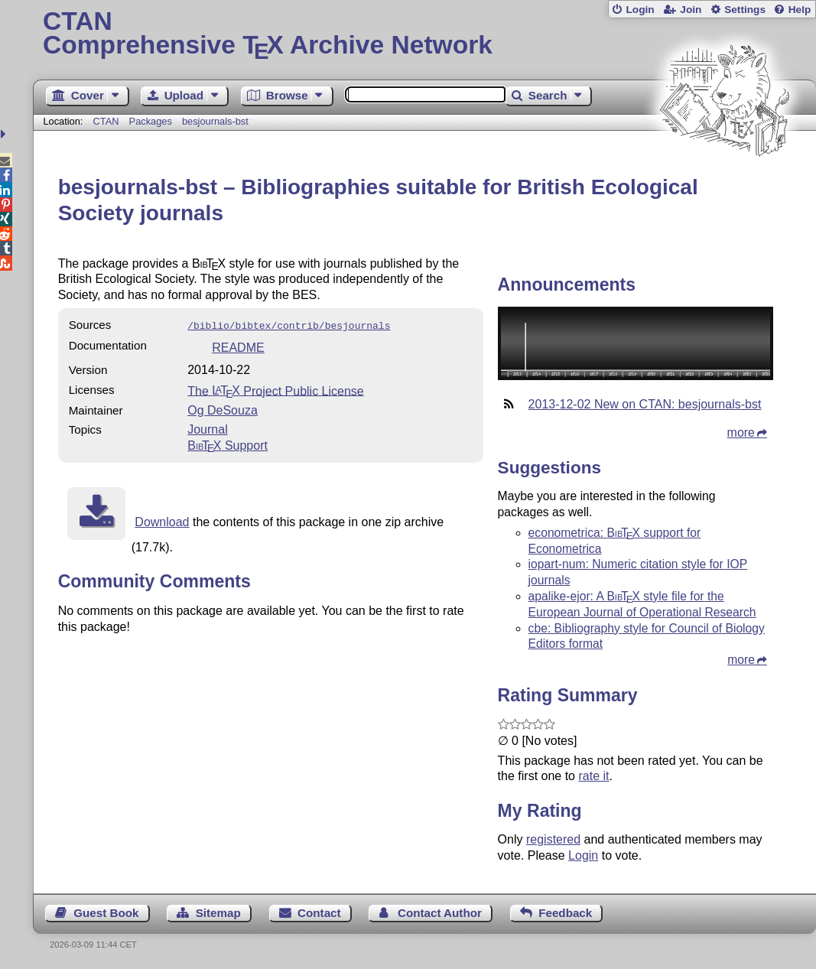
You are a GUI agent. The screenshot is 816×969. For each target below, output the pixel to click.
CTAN (106, 121)
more (741, 432)
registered (553, 839)
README (238, 346)
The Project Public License (275, 388)
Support (227, 443)
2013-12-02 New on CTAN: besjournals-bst (645, 404)
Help (799, 9)
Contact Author (440, 912)
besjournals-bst (215, 121)
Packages (152, 121)
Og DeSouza (222, 408)
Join (690, 9)
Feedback (565, 912)
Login (640, 9)
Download (162, 520)
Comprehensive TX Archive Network (424, 34)
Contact (319, 912)
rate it (593, 775)
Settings (745, 9)
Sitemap (218, 912)
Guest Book (105, 912)
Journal (207, 427)
